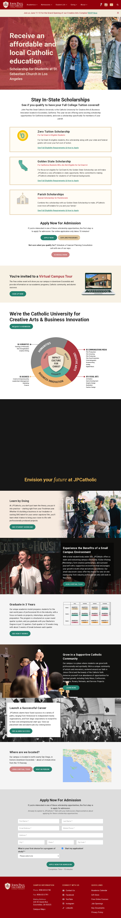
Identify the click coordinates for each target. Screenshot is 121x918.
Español (115, 20)
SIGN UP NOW (18, 293)
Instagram (70, 899)
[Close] (118, 13)
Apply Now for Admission (60, 860)
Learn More (71, 684)
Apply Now (49, 238)
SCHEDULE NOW (60, 254)
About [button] (84, 5)
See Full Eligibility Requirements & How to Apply (58, 148)
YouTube (69, 894)
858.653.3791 (42, 890)
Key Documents (97, 903)
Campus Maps (39, 904)
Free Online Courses (99, 894)
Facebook (70, 890)
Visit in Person (41, 765)
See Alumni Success (20, 728)
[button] (117, 4)
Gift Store (95, 890)
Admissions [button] (46, 5)
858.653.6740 (45, 885)
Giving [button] (74, 5)
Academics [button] (32, 5)
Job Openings (97, 899)
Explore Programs (69, 238)
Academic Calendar (99, 886)
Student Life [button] (61, 5)
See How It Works (19, 631)
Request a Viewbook (20, 325)
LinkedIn (69, 903)
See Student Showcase (22, 525)
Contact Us (70, 886)
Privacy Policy (97, 907)
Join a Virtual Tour (73, 581)
